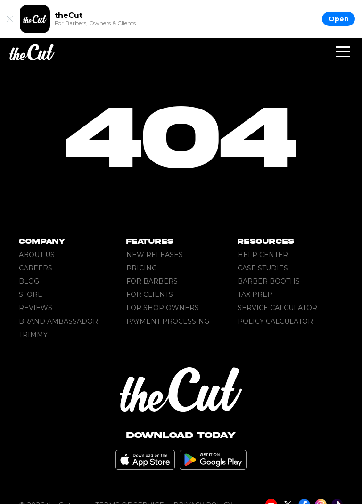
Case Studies (263, 268)
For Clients (149, 294)
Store (30, 294)
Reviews (35, 307)
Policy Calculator (275, 321)
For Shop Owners (162, 307)
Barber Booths (269, 281)
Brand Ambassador (58, 321)
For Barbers (152, 281)
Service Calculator (277, 307)
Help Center (263, 255)
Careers (35, 268)
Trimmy (33, 334)
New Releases (154, 255)
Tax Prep (255, 294)
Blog (29, 281)
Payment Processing (167, 321)
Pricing (141, 268)
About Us (37, 255)
